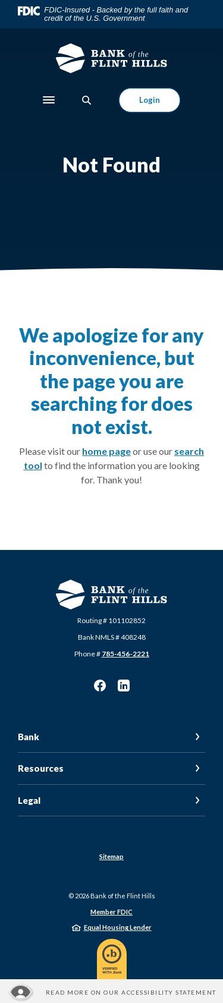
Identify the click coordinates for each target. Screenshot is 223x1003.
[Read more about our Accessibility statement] (111, 992)
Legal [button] (29, 800)
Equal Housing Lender (118, 927)
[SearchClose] (86, 100)
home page (106, 451)
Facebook (100, 685)
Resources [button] (41, 768)
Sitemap (111, 856)
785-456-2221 (125, 653)
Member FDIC (111, 912)
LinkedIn (124, 685)
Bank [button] (28, 736)
